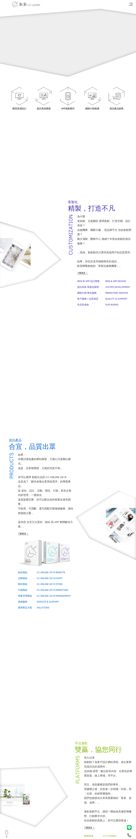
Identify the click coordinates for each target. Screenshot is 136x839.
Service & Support (48, 601)
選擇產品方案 (25, 607)
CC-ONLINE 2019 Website (51, 572)
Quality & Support (116, 298)
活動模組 (22, 578)
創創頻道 (88, 835)
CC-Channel (110, 835)
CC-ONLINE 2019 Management (54, 595)
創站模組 (22, 572)
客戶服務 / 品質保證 (87, 298)
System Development (117, 286)
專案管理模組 (25, 595)
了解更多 (82, 272)
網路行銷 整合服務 (87, 292)
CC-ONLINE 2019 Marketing (52, 589)
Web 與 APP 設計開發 (88, 281)
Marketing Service (116, 292)
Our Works (111, 304)
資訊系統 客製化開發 (88, 286)
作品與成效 (83, 304)
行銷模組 (22, 589)
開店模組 (22, 584)
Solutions (43, 607)
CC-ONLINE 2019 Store (50, 584)
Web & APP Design (115, 281)
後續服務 (22, 601)
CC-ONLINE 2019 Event (49, 578)
